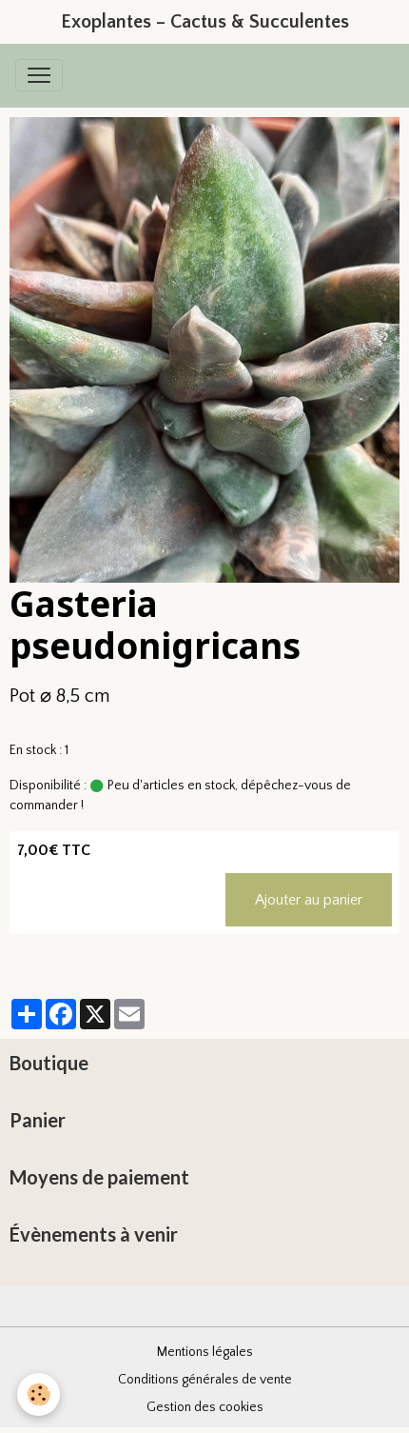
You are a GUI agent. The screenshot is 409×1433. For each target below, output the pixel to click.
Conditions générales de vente (205, 1379)
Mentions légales (205, 1352)
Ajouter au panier (308, 899)
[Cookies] (38, 1394)
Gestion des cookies (204, 1407)
